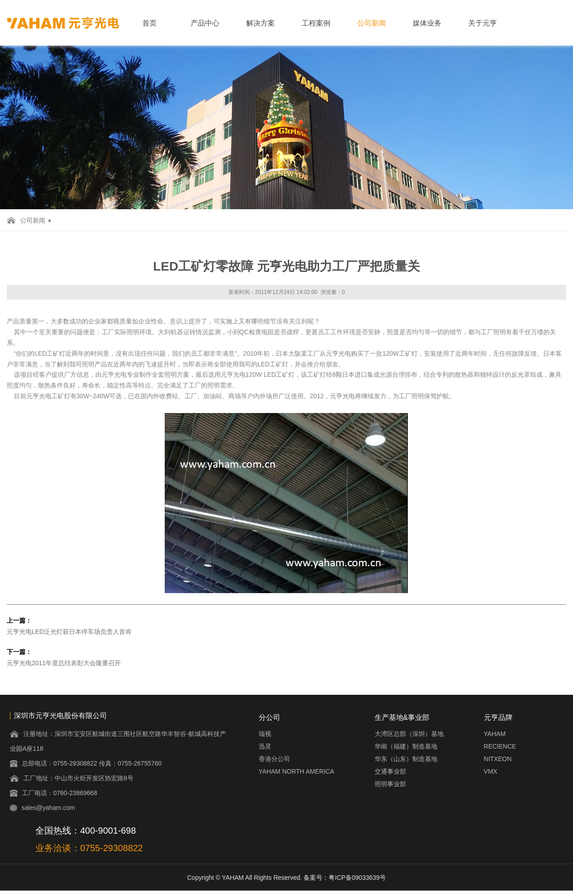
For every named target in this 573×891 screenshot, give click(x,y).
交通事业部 (390, 771)
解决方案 (260, 23)
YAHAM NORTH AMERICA (296, 771)
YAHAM (495, 733)
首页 (149, 23)
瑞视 (265, 733)
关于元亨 (482, 23)
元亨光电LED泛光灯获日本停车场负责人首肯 (69, 631)
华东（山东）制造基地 (406, 758)
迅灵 (265, 746)
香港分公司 (274, 758)
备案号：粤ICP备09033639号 (345, 877)
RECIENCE (500, 746)
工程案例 (316, 23)
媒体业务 (427, 23)
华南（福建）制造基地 (406, 746)
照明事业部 (390, 784)
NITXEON (498, 758)
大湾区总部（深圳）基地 (409, 733)
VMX (490, 771)
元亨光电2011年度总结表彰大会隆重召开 (64, 663)
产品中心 (205, 23)
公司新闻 (371, 23)
